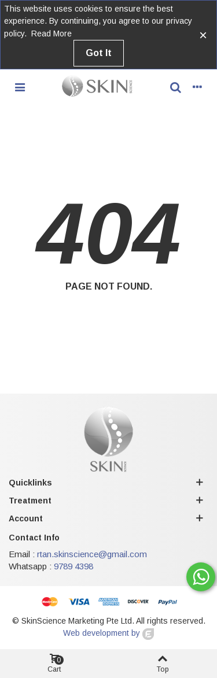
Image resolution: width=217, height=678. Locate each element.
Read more (51, 33)
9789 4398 (73, 566)
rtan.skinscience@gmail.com (92, 554)
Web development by (108, 633)
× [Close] (203, 35)
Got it (99, 53)
